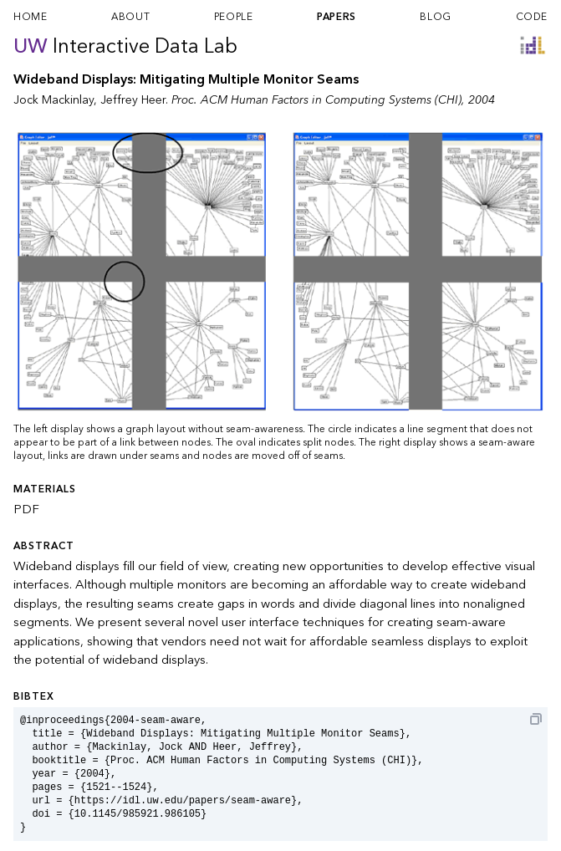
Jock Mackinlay (53, 100)
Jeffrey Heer (133, 100)
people (233, 16)
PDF (26, 509)
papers (336, 16)
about (130, 16)
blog (435, 16)
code (532, 16)
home (30, 16)
